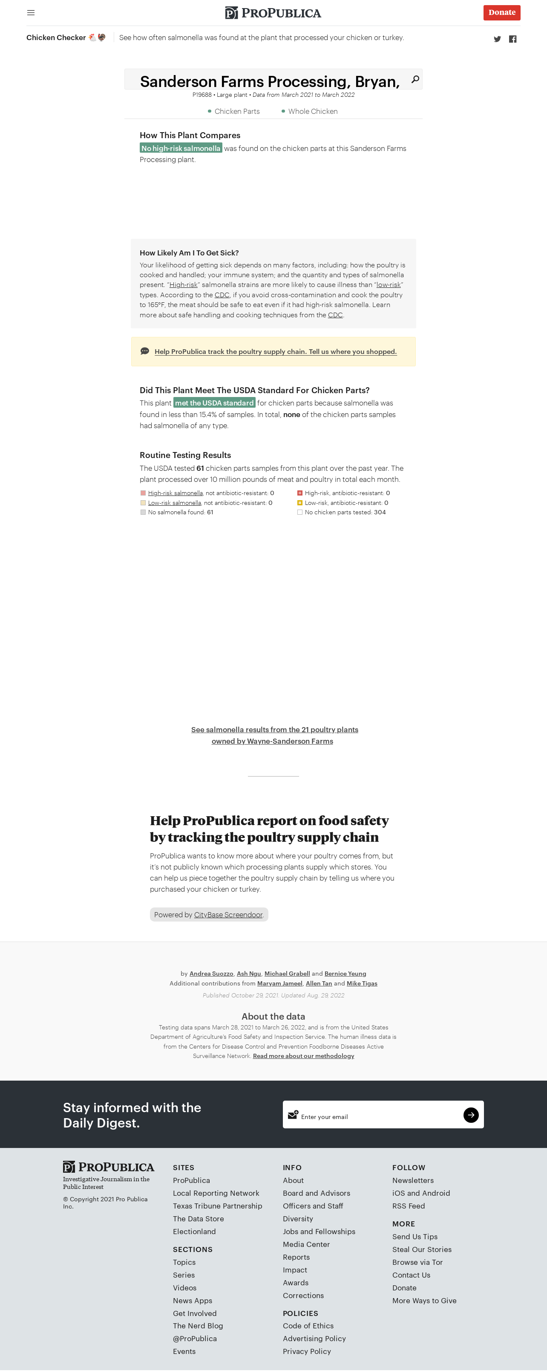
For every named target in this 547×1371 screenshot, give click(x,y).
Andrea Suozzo (211, 974)
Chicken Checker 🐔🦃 (66, 37)
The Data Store (198, 1219)
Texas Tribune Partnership (217, 1206)
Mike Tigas (362, 983)
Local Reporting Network (216, 1193)
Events (184, 1351)
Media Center (306, 1244)
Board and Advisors (316, 1193)
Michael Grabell (287, 974)
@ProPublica (195, 1338)
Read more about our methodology (303, 1056)
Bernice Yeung (345, 974)
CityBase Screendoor (228, 915)
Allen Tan (319, 983)
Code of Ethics (308, 1326)
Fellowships (335, 1231)
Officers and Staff (313, 1206)
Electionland (194, 1231)
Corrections (303, 1295)
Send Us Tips (415, 1237)
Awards (295, 1282)
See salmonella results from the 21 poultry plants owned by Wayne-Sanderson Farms (274, 735)
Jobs (290, 1231)
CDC (222, 294)
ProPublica (191, 1180)
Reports (296, 1257)
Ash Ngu (249, 974)
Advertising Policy (314, 1338)
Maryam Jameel (279, 983)
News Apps (192, 1300)
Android (436, 1193)
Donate (404, 1287)
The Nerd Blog (198, 1326)
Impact (295, 1269)
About (293, 1180)
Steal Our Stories (422, 1249)
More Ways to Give (424, 1300)
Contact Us (411, 1275)
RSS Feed (408, 1206)
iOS (398, 1193)
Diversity (298, 1219)
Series (184, 1275)
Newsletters (413, 1180)
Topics (184, 1262)
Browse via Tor (417, 1262)
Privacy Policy (307, 1351)
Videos (184, 1287)
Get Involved (195, 1313)
